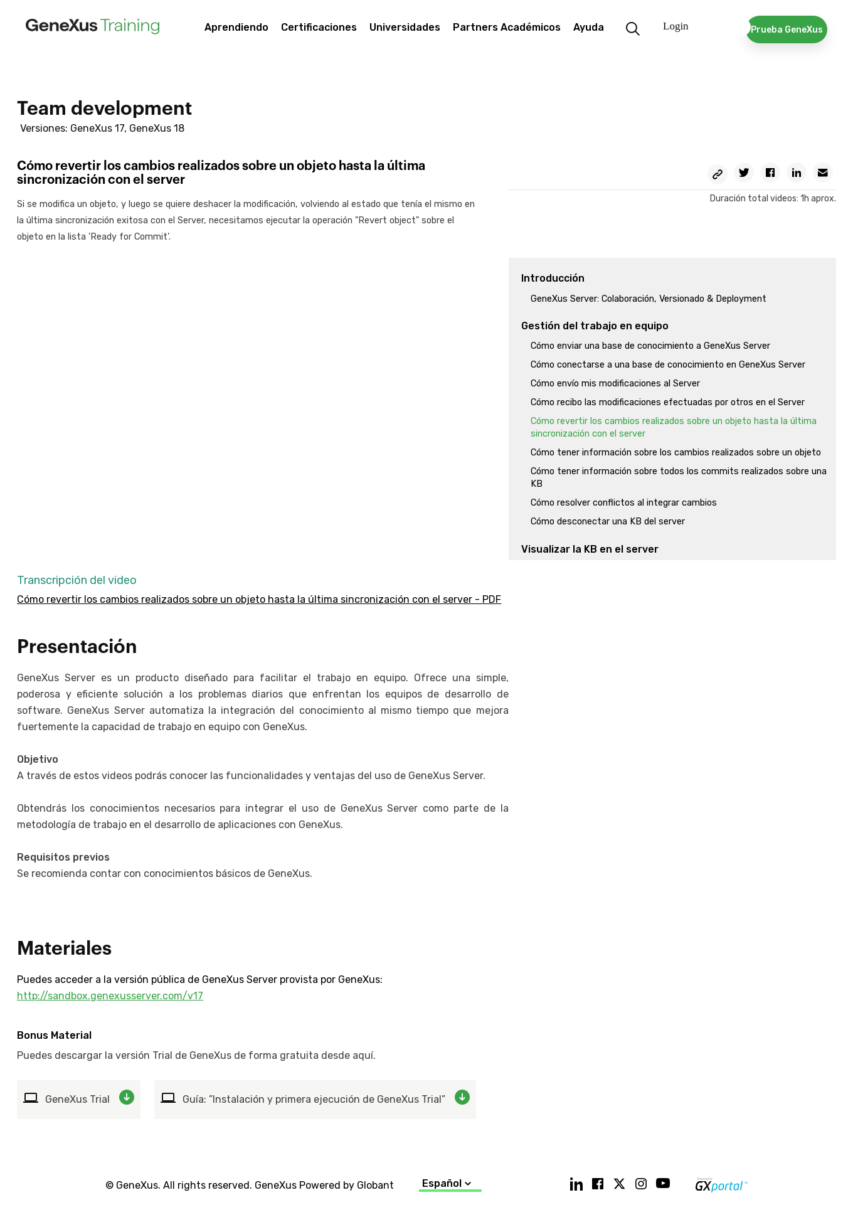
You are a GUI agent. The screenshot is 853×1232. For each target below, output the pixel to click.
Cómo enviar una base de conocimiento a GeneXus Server (650, 346)
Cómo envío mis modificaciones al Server (615, 383)
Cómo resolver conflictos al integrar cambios (624, 502)
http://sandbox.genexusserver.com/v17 (110, 996)
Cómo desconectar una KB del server (608, 521)
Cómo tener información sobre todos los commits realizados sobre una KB (679, 477)
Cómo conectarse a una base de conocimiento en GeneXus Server (668, 364)
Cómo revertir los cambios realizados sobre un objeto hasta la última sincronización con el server (674, 427)
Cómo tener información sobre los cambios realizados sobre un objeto (676, 452)
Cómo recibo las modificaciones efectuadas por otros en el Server (668, 402)
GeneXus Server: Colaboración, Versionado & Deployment (648, 299)
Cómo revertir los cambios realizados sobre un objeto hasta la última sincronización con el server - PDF (259, 599)
